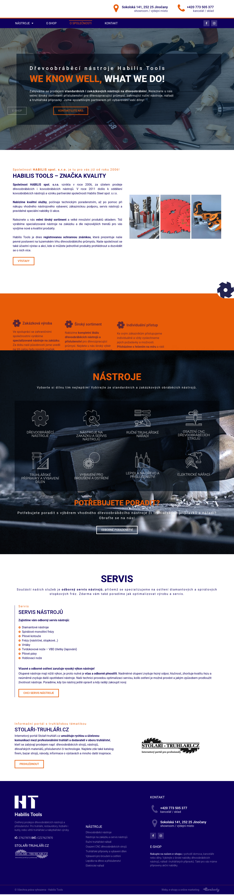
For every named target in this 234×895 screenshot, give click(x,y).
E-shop (51, 24)
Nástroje (24, 24)
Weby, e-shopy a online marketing (180, 890)
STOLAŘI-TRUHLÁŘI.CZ (32, 846)
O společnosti (81, 24)
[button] (23, 262)
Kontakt (111, 24)
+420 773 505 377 (200, 7)
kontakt (157, 798)
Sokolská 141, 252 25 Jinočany (145, 7)
